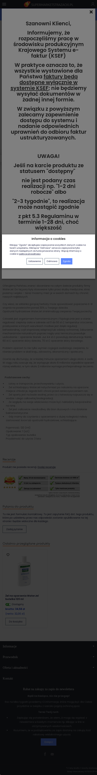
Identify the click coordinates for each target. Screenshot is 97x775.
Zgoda (66, 261)
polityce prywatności (30, 254)
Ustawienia (34, 261)
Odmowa (52, 261)
